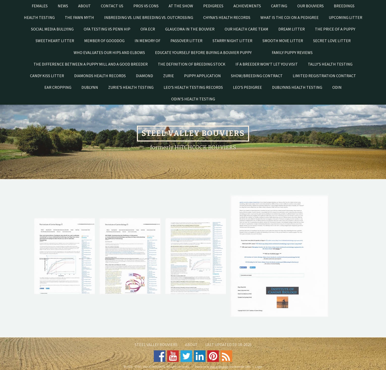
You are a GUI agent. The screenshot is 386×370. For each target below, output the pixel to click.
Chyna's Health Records (226, 17)
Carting (279, 5)
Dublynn (89, 87)
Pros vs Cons (146, 5)
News (63, 5)
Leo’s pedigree (247, 87)
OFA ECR (147, 29)
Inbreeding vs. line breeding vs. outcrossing (148, 17)
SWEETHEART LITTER (55, 40)
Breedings (344, 5)
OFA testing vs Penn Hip (107, 29)
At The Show (181, 5)
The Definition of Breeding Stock (191, 64)
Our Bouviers (310, 5)
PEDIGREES (213, 5)
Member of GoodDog (104, 40)
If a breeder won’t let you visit (266, 64)
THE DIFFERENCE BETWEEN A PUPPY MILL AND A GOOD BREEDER (91, 64)
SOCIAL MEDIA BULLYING (52, 29)
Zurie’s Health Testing (131, 87)
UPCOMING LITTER (345, 17)
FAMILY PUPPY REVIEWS (292, 52)
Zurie (168, 75)
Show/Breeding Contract (257, 75)
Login (258, 366)
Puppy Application (202, 75)
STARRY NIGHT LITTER (232, 40)
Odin (337, 87)
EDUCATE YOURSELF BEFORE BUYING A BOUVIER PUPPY (203, 52)
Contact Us (112, 5)
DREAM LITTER (291, 29)
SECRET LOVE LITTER (332, 40)
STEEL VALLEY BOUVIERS (156, 344)
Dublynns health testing (297, 87)
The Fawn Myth (79, 17)
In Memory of (147, 40)
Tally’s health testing (330, 64)
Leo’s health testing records (193, 87)
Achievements (247, 5)
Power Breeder (219, 366)
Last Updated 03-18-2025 (228, 344)
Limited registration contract (324, 75)
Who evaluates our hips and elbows (109, 52)
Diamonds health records (100, 75)
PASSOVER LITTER (186, 40)
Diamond (144, 75)
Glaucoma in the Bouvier (190, 29)
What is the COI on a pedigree (289, 17)
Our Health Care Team (246, 29)
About (84, 5)
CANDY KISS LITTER (47, 75)
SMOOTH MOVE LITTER (282, 40)
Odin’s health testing (193, 98)
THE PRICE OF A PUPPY (335, 29)
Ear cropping (57, 87)
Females (40, 5)
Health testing (39, 17)
